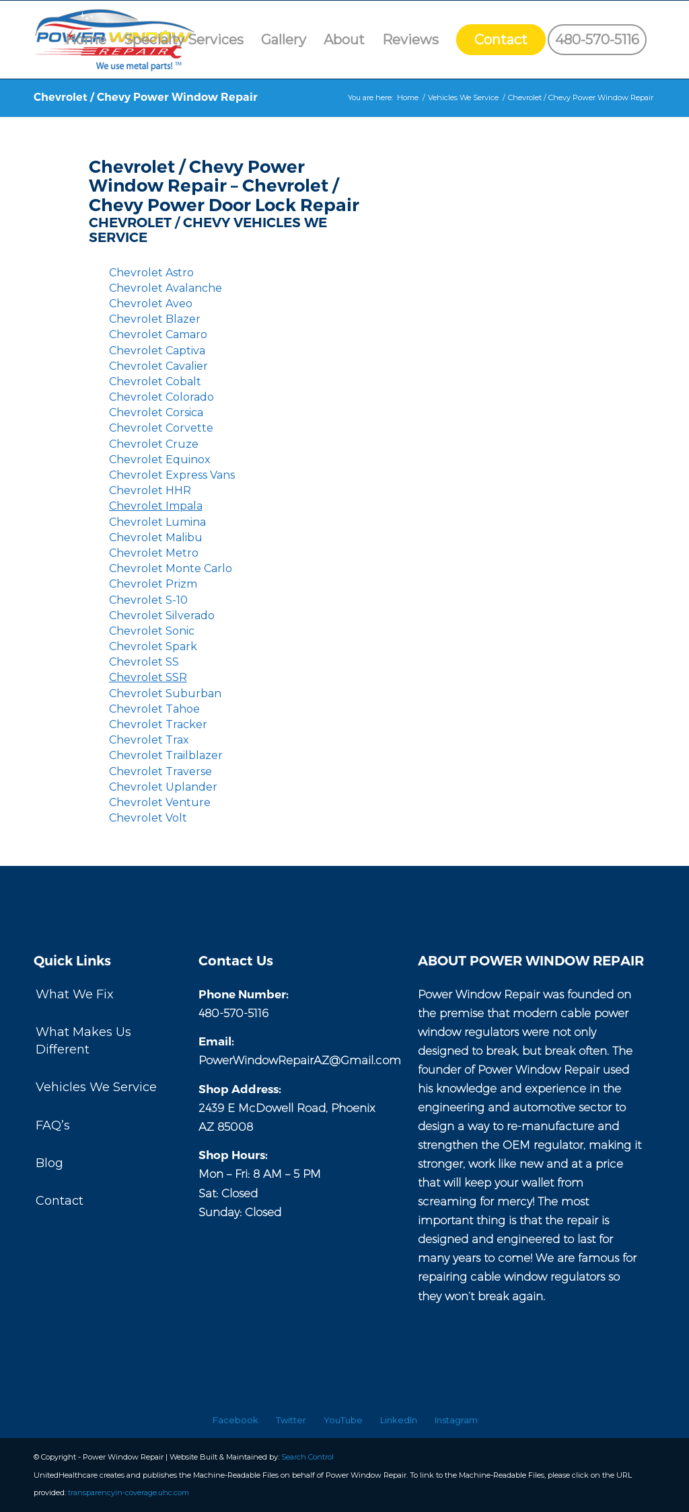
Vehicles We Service (96, 1087)
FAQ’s (53, 1125)
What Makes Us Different (83, 1041)
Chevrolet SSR (148, 677)
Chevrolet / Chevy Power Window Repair (146, 97)
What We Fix (75, 994)
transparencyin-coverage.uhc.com (128, 1492)
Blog (49, 1163)
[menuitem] (86, 40)
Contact (59, 1200)
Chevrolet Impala (156, 506)
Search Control (307, 1457)
